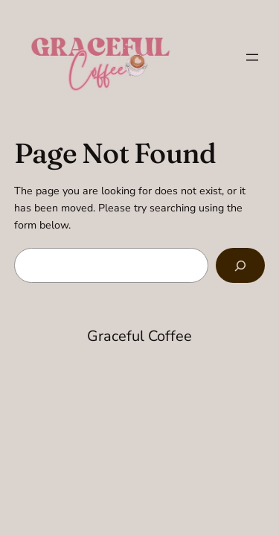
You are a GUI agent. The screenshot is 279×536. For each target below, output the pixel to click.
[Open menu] (252, 57)
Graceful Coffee (139, 336)
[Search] (240, 265)
